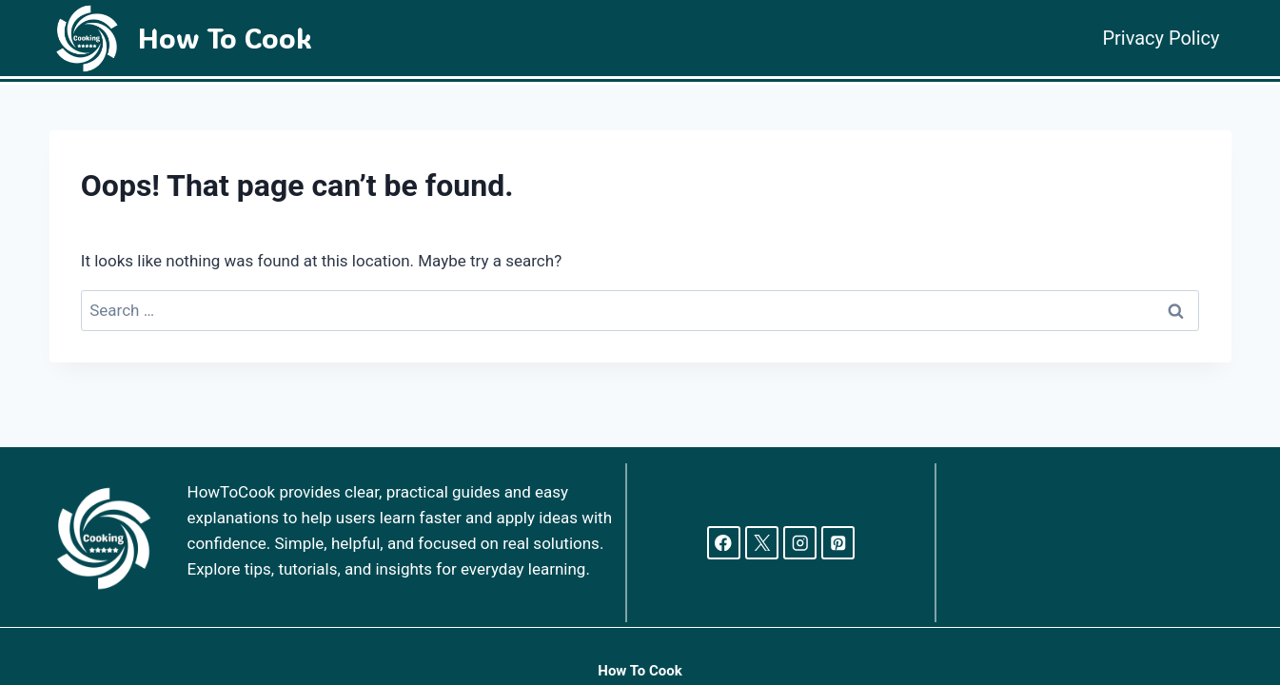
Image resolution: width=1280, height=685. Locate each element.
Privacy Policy (1160, 38)
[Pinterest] (838, 542)
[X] (761, 542)
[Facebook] (723, 542)
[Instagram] (800, 542)
